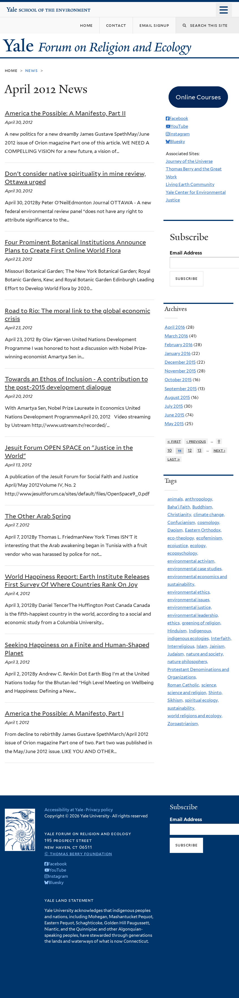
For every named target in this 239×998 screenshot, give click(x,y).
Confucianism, (181, 522)
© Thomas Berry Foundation (78, 853)
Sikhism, (175, 700)
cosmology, (208, 522)
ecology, (198, 545)
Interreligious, (181, 646)
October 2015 (178, 379)
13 (199, 450)
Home (11, 70)
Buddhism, (202, 507)
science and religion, (187, 692)
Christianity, (179, 514)
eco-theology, (181, 538)
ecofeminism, (209, 538)
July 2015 (174, 406)
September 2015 (181, 388)
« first (174, 441)
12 (190, 450)
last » (173, 459)
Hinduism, (177, 630)
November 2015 (180, 371)
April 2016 (175, 327)
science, (209, 685)
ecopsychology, (182, 553)
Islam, (202, 646)
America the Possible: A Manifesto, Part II (65, 113)
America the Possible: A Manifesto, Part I (64, 713)
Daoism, (175, 530)
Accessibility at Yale (63, 809)
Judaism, (176, 654)
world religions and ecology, (194, 715)
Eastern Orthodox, (203, 530)
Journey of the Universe (189, 161)
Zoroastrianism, (183, 723)
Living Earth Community (190, 184)
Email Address (186, 253)
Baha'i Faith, (179, 507)
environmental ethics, (188, 592)
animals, (175, 499)
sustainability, (181, 708)
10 (169, 450)
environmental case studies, (194, 568)
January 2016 (178, 353)
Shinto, (215, 692)
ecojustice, (178, 545)
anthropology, (199, 499)
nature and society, (205, 654)
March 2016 (176, 336)
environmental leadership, (193, 615)
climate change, (209, 514)
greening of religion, (201, 623)
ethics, (173, 623)
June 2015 (174, 415)
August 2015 (177, 397)
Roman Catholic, (183, 685)
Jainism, (217, 646)
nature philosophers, (187, 661)
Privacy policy (99, 809)
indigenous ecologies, (188, 638)
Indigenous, (200, 630)
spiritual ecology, (202, 700)
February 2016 (179, 344)
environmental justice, (189, 607)
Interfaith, (221, 638)
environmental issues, (188, 599)
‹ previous (196, 441)
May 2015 (174, 423)
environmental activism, (191, 561)
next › (219, 450)
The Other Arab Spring (38, 516)
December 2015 (180, 362)
